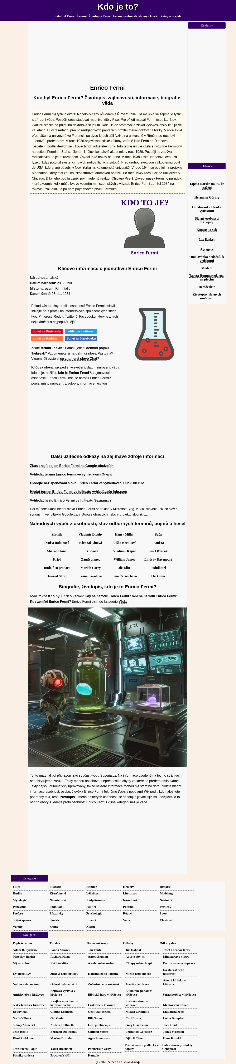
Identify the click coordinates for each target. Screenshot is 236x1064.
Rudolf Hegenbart (57, 568)
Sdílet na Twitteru (81, 331)
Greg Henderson (137, 1025)
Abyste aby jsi (135, 956)
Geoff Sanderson (99, 1011)
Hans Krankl (172, 1038)
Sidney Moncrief (24, 1025)
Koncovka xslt (207, 229)
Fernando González (139, 1031)
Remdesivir (207, 287)
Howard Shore (56, 576)
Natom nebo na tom (26, 984)
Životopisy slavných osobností (207, 296)
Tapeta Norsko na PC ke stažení (206, 185)
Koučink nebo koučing (103, 973)
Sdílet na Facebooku (81, 338)
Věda (123, 601)
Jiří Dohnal (133, 950)
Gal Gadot (57, 1018)
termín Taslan (51, 348)
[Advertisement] (107, 51)
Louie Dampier (173, 1018)
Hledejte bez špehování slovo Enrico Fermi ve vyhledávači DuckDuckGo (87, 483)
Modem (206, 268)
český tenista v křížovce (29, 1005)
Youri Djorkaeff (61, 1048)
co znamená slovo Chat (78, 358)
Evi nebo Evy (22, 973)
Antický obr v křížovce (28, 994)
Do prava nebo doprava (179, 963)
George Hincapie (99, 1025)
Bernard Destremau (63, 1031)
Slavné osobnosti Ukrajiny (206, 220)
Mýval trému (22, 963)
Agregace (206, 249)
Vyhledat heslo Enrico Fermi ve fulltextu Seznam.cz (70, 500)
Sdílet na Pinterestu (47, 331)
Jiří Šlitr (124, 568)
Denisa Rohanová (56, 543)
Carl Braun (133, 1018)
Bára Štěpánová (90, 543)
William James (124, 559)
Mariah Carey (90, 568)
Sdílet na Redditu (47, 338)
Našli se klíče (59, 963)
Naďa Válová (22, 1018)
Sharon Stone (56, 551)
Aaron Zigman (98, 956)
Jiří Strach (90, 551)
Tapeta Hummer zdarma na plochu (207, 277)
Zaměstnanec (90, 559)
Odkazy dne (168, 943)
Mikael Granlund (137, 1011)
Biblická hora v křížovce (104, 994)
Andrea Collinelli (62, 1025)
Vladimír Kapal (124, 551)
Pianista (158, 543)
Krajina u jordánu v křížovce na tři (64, 1003)
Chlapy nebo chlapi (139, 963)
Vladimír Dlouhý (90, 534)
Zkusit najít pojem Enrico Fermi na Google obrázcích (72, 466)
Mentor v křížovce (175, 1005)
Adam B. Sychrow (25, 950)
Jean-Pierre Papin (25, 1048)
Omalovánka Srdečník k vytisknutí (206, 258)
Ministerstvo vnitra (176, 956)
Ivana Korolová (91, 576)
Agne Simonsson (99, 1038)
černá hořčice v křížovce (179, 994)
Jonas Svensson (173, 1031)
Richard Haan (60, 956)
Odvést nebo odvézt (63, 984)
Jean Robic (20, 1031)
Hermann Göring (206, 197)
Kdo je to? (118, 6)
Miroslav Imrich (24, 956)
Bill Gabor (95, 1018)
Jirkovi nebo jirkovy (64, 973)
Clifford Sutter (98, 1031)
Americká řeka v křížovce (174, 982)
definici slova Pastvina (93, 353)
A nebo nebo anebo (101, 963)
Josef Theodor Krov (176, 950)
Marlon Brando (61, 1038)
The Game (158, 576)
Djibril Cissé (134, 1038)
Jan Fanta (95, 950)
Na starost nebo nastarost (173, 971)
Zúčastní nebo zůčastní (103, 984)
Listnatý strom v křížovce (137, 1003)
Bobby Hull (21, 1011)
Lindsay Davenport (158, 559)
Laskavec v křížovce (101, 1005)
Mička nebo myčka (138, 973)
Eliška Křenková (124, 543)
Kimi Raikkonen (24, 1038)
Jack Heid (170, 1025)
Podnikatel (158, 568)
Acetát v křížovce (137, 984)
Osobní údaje (132, 1062)
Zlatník (57, 534)
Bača (158, 534)
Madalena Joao (173, 1011)
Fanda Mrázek (60, 950)
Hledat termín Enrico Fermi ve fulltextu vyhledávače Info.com (78, 491)
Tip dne (55, 943)
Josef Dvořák (158, 551)
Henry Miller (124, 534)
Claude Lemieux (61, 1011)
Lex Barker (207, 239)
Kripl (57, 559)
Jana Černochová (124, 576)
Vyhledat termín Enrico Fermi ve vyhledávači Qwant (71, 474)
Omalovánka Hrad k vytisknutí (206, 209)
